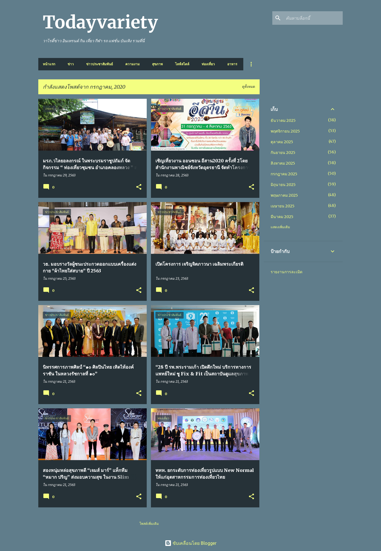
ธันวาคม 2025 (283, 120)
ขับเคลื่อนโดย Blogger (191, 543)
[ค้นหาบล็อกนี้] (313, 18)
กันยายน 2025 (283, 152)
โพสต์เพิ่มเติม (149, 523)
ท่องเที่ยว (208, 64)
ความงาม (132, 64)
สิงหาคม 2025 (283, 163)
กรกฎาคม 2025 (284, 173)
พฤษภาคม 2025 (284, 195)
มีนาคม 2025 (282, 216)
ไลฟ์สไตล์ (182, 64)
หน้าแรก (49, 64)
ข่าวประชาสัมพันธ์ (99, 64)
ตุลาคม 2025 (282, 141)
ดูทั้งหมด (248, 86)
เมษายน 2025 (283, 206)
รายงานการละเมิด (286, 271)
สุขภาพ (157, 64)
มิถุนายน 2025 (283, 184)
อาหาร (232, 64)
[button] (138, 187)
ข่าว (71, 64)
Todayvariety (100, 22)
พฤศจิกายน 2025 (285, 131)
